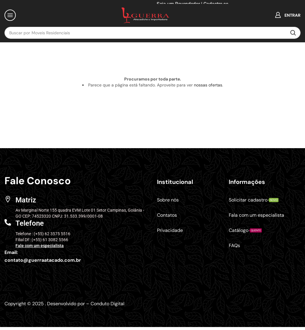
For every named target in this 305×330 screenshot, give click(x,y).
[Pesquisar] (293, 32)
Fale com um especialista (39, 245)
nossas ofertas (208, 85)
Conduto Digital (108, 303)
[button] (10, 15)
